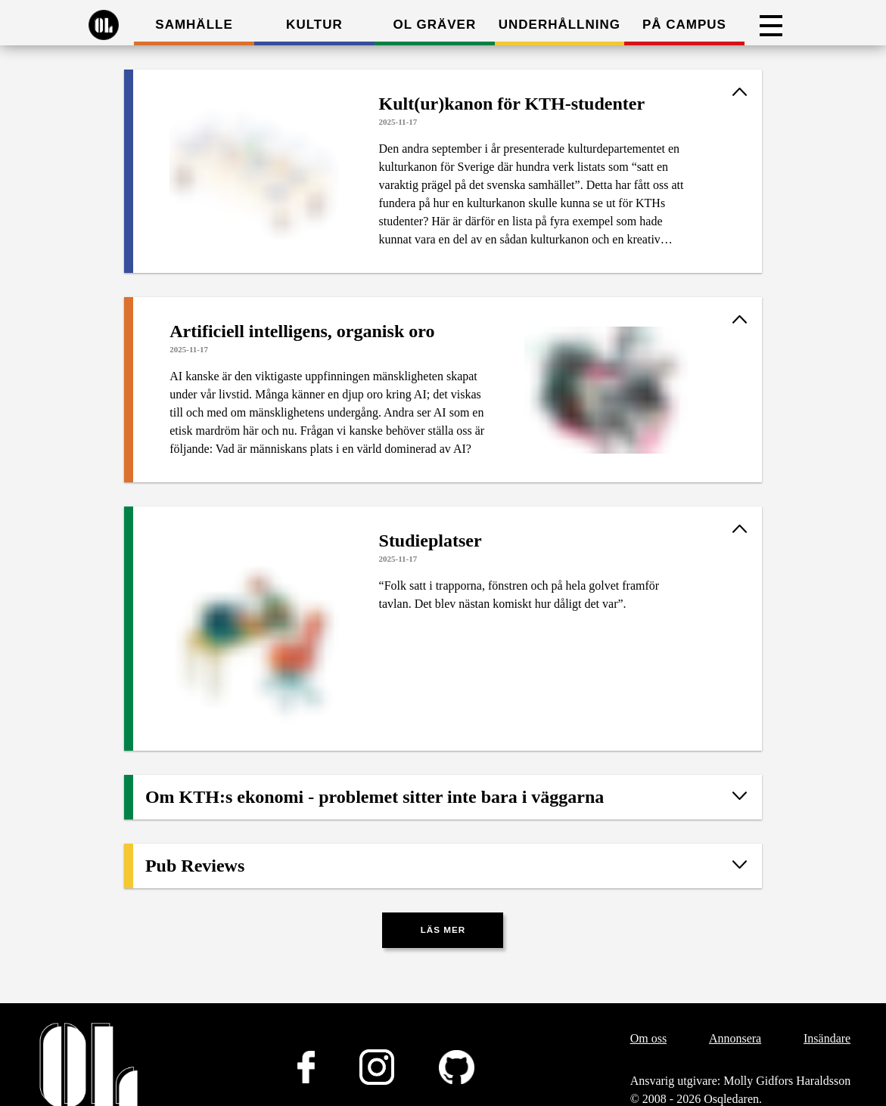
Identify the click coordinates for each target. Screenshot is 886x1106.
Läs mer (443, 929)
